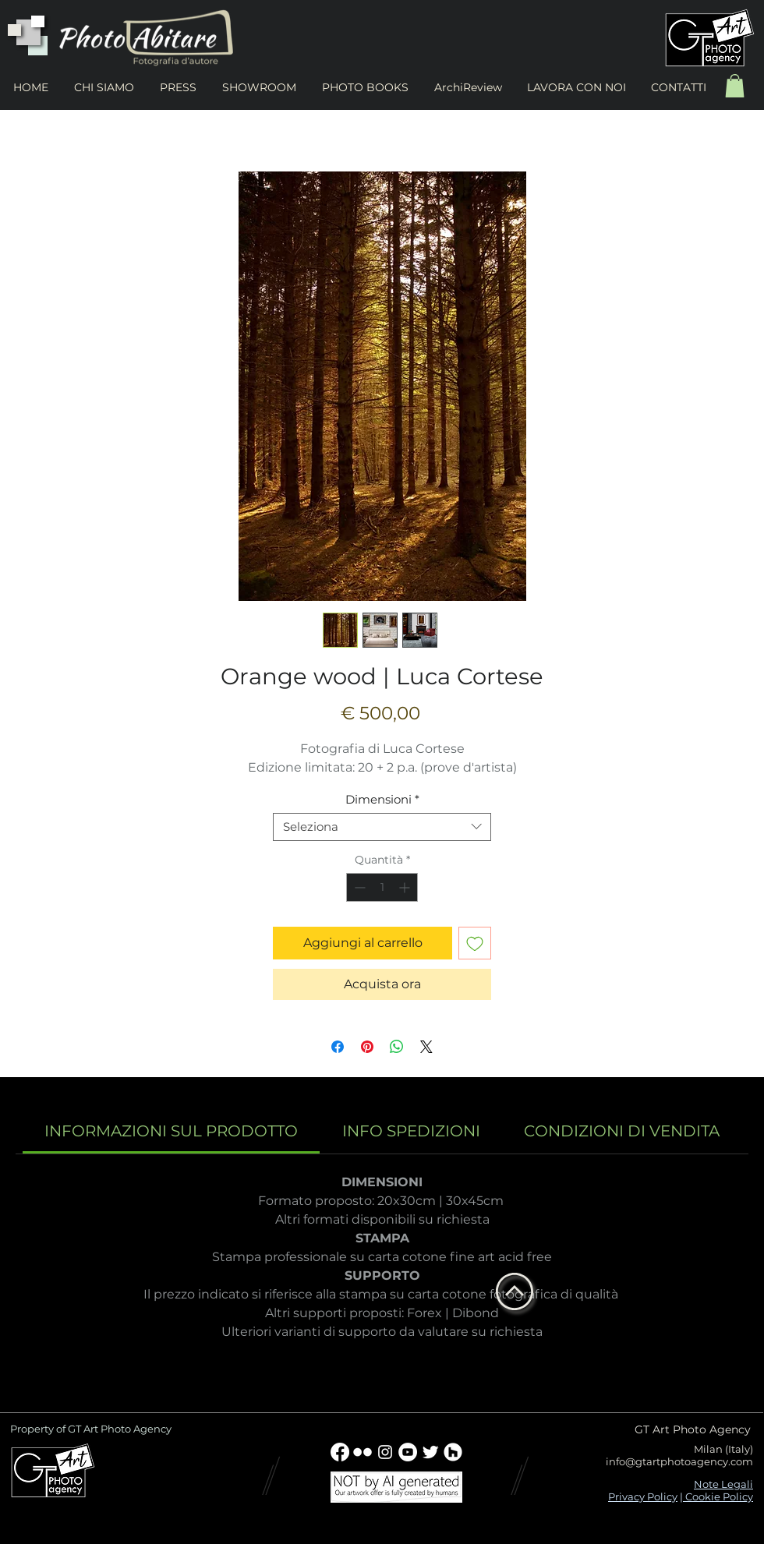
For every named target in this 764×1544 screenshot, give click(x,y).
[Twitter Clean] (430, 1452)
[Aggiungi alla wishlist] (474, 943)
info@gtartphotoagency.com (679, 1461)
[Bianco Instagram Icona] (385, 1452)
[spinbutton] (382, 887)
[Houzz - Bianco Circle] (453, 1452)
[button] (735, 85)
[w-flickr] (362, 1452)
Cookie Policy (718, 1496)
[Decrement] (358, 887)
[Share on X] (426, 1046)
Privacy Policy (642, 1496)
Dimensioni (382, 800)
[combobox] (382, 827)
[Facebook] (340, 1452)
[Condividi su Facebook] (337, 1046)
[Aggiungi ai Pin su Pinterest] (367, 1046)
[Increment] (406, 887)
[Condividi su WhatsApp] (396, 1046)
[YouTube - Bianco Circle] (407, 1452)
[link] (171, 1131)
